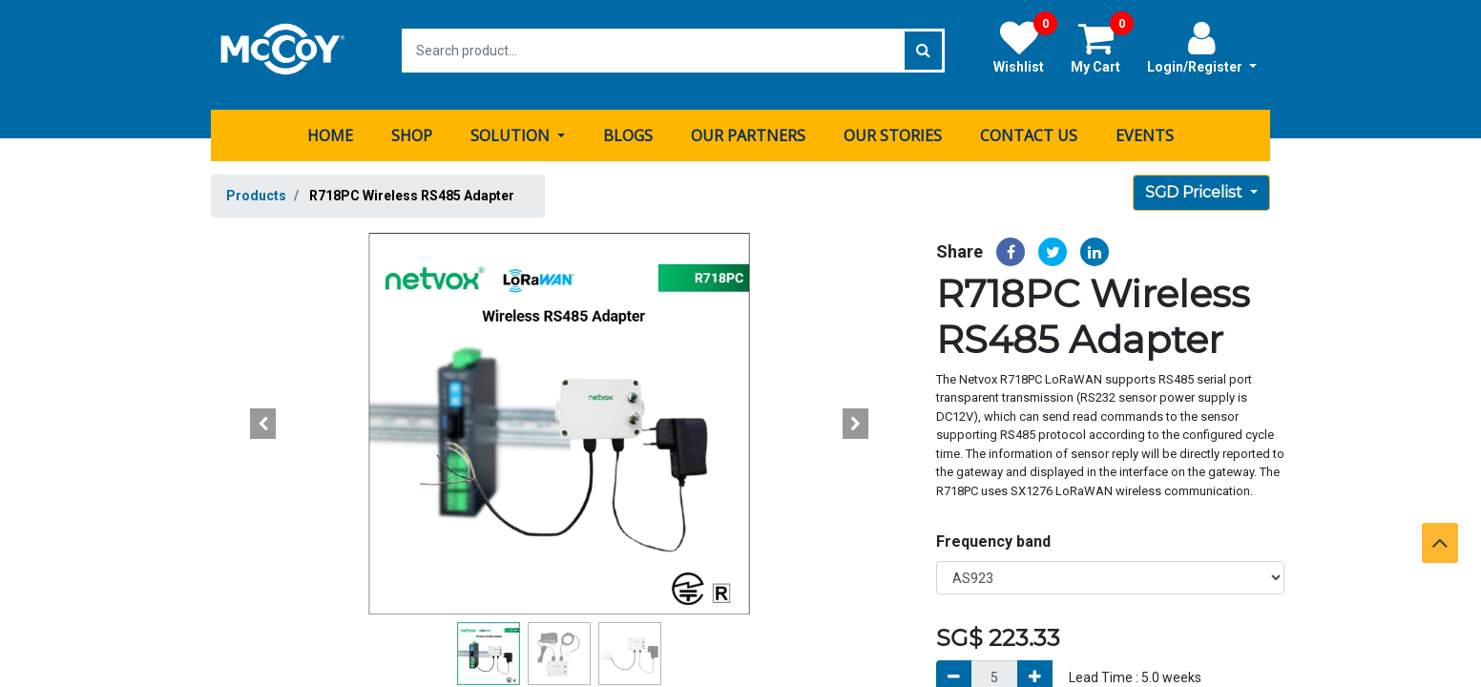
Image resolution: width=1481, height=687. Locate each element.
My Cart (1102, 46)
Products (256, 187)
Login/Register (1202, 46)
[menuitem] (330, 127)
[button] (263, 415)
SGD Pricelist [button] (1195, 184)
